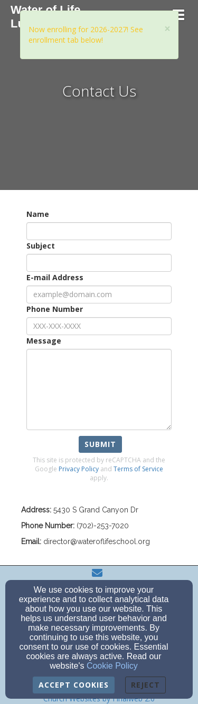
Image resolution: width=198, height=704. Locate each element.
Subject (40, 246)
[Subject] (99, 263)
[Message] (99, 389)
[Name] (99, 231)
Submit (100, 444)
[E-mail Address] (99, 294)
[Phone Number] (99, 326)
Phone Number (54, 309)
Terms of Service (138, 468)
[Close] (167, 28)
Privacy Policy (79, 468)
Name (37, 214)
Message (43, 341)
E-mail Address (54, 277)
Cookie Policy (112, 665)
